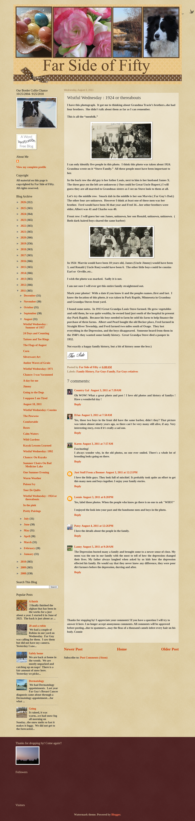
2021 (24, 231)
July (26, 518)
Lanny (78, 546)
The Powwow (31, 416)
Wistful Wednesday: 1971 (38, 368)
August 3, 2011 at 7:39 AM (106, 390)
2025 (24, 208)
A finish (33, 601)
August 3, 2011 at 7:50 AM (96, 415)
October (29, 307)
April (27, 536)
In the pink (29, 505)
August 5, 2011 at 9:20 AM (98, 546)
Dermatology (36, 681)
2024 (24, 213)
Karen (78, 443)
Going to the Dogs (33, 392)
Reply (77, 404)
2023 (24, 219)
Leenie (78, 497)
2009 (24, 567)
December (30, 295)
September (30, 313)
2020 (24, 237)
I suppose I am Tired (35, 398)
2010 (24, 561)
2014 (24, 273)
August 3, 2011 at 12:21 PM (121, 472)
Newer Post (73, 649)
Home (122, 649)
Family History (85, 371)
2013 (24, 278)
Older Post (170, 649)
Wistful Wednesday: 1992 (38, 451)
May (27, 530)
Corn (26, 351)
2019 (24, 243)
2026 (24, 202)
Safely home (36, 653)
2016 (24, 261)
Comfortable (30, 421)
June (27, 524)
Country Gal (82, 390)
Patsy (77, 525)
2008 (24, 573)
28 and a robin (37, 625)
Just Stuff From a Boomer (89, 472)
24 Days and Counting (36, 333)
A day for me (30, 380)
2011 (24, 290)
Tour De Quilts (32, 490)
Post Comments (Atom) (94, 657)
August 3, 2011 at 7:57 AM (98, 443)
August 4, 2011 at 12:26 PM (97, 525)
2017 (24, 255)
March (28, 542)
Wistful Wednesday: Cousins (40, 410)
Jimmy (27, 386)
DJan (77, 415)
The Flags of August (34, 345)
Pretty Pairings (32, 511)
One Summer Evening (36, 472)
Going (32, 708)
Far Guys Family (105, 371)
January (29, 554)
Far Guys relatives (127, 371)
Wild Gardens (31, 439)
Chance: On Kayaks (35, 457)
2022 (24, 225)
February (30, 548)
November (30, 301)
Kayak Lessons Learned (37, 445)
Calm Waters (30, 433)
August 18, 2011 (32, 404)
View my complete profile (31, 167)
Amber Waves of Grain (36, 362)
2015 (24, 267)
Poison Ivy (29, 484)
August (28, 319)
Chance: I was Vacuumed (38, 374)
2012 (24, 284)
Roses (26, 427)
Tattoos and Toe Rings (36, 339)
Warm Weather (32, 478)
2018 (24, 249)
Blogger (115, 814)
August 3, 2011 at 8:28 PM (98, 497)
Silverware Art (31, 356)
